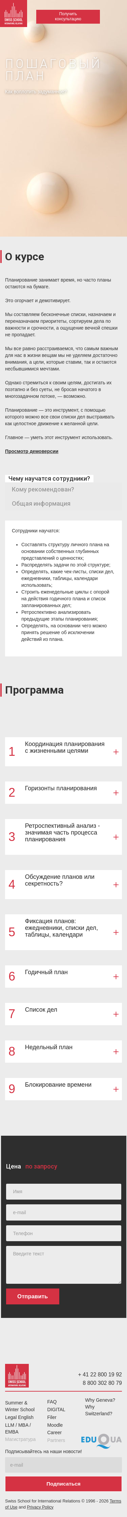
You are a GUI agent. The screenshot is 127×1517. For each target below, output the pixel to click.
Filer (51, 1417)
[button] (117, 19)
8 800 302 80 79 (102, 1383)
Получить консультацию (68, 16)
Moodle (55, 1425)
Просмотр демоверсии (31, 451)
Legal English (19, 1417)
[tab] (49, 478)
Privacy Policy (40, 1507)
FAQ (52, 1401)
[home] (13, 15)
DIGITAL (56, 1409)
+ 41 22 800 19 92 (100, 1374)
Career (54, 1432)
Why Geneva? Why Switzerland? (100, 1406)
